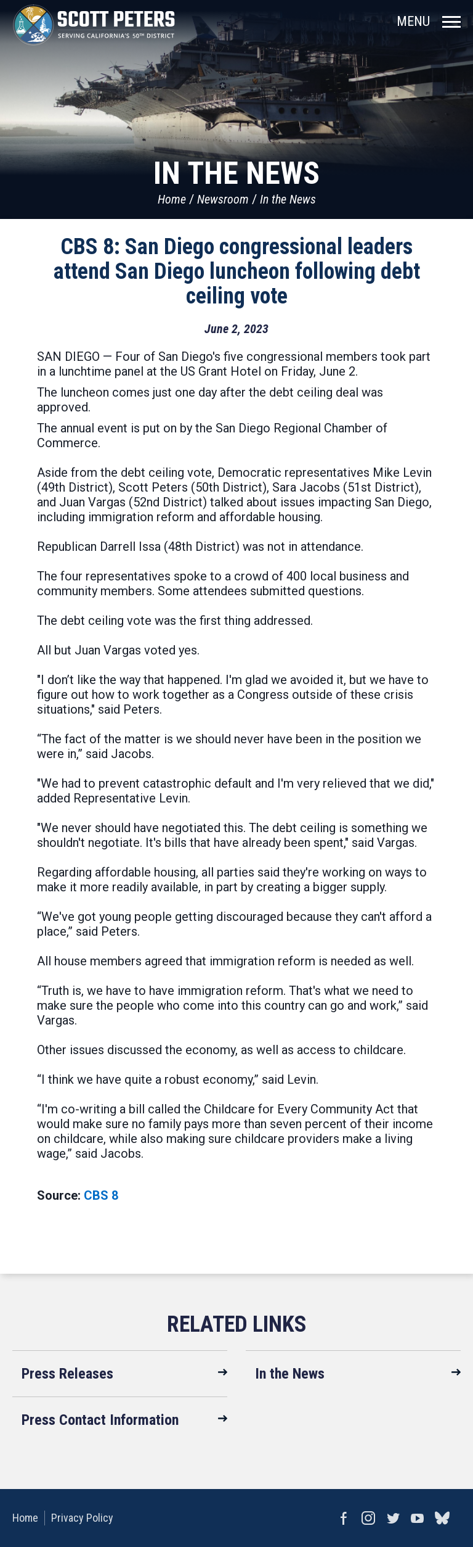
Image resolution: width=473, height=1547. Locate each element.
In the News (288, 199)
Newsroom (223, 199)
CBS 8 (101, 1195)
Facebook (343, 1518)
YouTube (417, 1518)
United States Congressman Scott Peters (94, 24)
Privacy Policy (82, 1517)
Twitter (393, 1518)
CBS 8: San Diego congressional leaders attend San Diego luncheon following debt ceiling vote (237, 271)
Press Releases (67, 1373)
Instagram (368, 1518)
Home (172, 199)
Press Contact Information (100, 1420)
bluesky (442, 1518)
